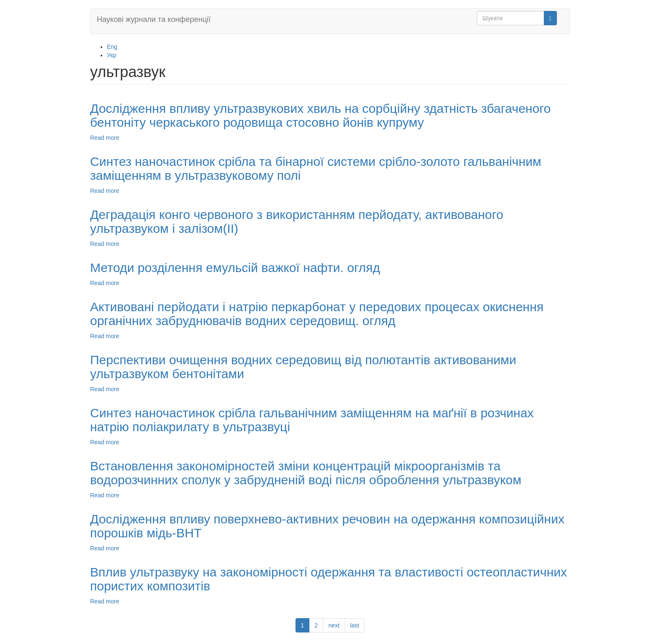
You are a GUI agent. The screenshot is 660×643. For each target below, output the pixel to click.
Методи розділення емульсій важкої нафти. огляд (235, 268)
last (354, 625)
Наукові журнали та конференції (153, 19)
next (333, 625)
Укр (111, 55)
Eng (112, 46)
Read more (104, 137)
